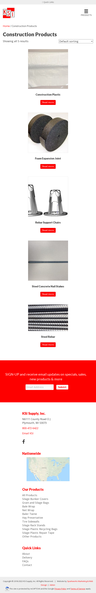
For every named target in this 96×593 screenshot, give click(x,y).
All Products (29, 495)
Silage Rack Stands (33, 525)
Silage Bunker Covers (35, 498)
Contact (27, 565)
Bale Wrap (28, 506)
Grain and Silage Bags (35, 502)
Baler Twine (29, 513)
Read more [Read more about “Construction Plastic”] (48, 102)
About (26, 553)
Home (6, 26)
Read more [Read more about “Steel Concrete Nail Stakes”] (48, 294)
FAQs (25, 561)
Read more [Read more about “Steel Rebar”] (48, 344)
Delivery (27, 557)
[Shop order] (76, 41)
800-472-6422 (30, 428)
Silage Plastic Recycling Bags (39, 529)
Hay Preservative (32, 517)
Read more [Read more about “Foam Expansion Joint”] (48, 166)
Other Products (31, 536)
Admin (52, 585)
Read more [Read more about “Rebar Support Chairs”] (48, 230)
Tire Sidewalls (30, 521)
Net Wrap (28, 510)
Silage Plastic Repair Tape (38, 532)
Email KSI (27, 433)
